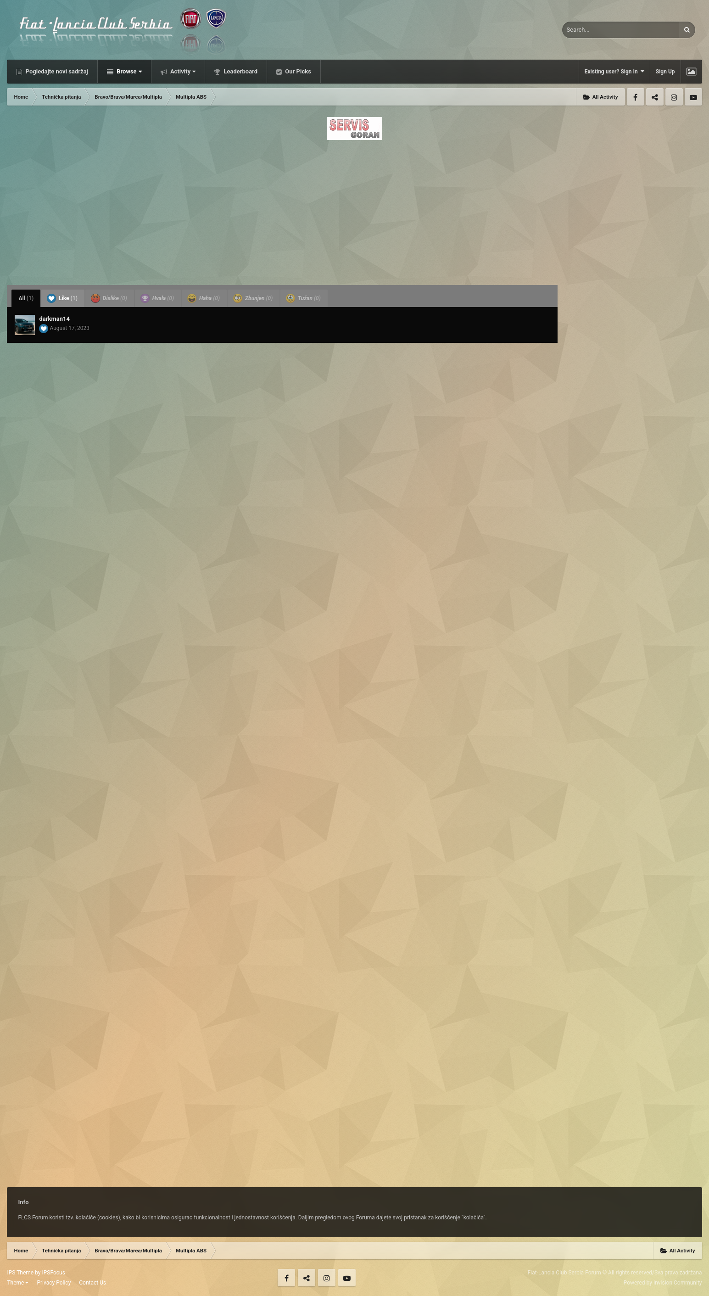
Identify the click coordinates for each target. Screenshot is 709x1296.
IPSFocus (53, 1272)
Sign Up (665, 71)
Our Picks (297, 71)
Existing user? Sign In (614, 71)
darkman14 (54, 318)
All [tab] (25, 298)
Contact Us (92, 1282)
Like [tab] (62, 298)
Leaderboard (239, 71)
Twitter (655, 97)
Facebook (635, 97)
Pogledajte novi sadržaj (56, 71)
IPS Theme (20, 1272)
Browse (128, 71)
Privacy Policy (54, 1282)
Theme (17, 1282)
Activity (182, 71)
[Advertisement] (354, 209)
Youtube (693, 97)
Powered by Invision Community (663, 1282)
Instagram (674, 97)
